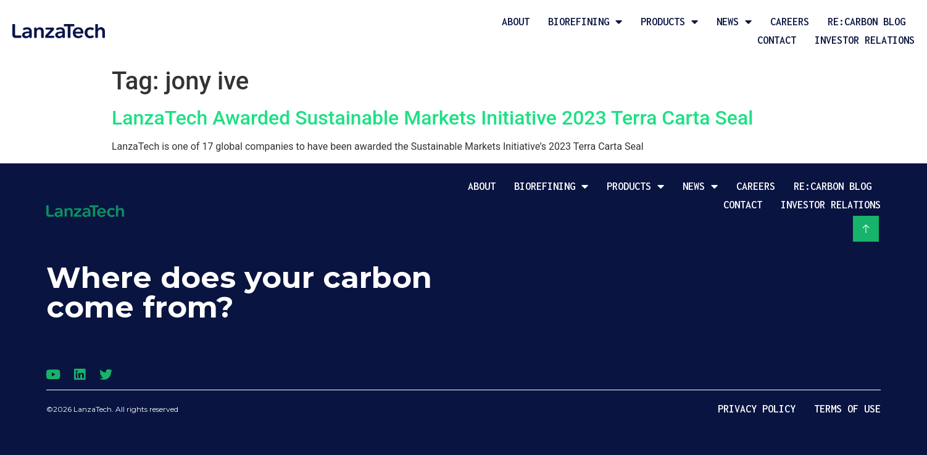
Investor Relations (865, 40)
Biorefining (585, 21)
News (734, 21)
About (516, 21)
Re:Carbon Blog (866, 21)
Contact (776, 40)
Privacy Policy (757, 408)
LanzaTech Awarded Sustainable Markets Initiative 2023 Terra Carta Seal (432, 117)
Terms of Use (847, 408)
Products (669, 21)
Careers (789, 21)
